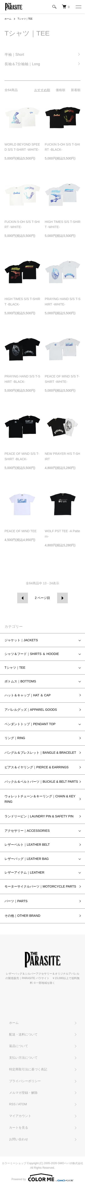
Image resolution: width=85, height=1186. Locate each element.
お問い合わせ (18, 1139)
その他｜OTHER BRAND (22, 915)
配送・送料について (23, 1034)
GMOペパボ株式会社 (70, 1163)
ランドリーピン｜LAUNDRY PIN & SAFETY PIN (39, 816)
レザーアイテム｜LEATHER (24, 872)
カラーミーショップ (14, 1163)
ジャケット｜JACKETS (21, 640)
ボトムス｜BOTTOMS (20, 681)
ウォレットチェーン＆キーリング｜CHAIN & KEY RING (40, 798)
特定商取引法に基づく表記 (28, 1069)
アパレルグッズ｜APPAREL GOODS (31, 709)
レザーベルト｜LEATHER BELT (27, 844)
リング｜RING (15, 738)
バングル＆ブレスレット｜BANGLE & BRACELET (40, 752)
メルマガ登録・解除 (23, 1092)
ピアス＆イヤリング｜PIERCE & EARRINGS (36, 767)
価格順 (60, 90)
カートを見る (18, 1127)
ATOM (22, 1104)
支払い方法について (23, 1057)
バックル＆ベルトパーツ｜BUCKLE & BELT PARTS (41, 781)
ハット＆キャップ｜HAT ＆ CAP (28, 695)
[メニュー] (78, 6)
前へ (22, 598)
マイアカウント (20, 1116)
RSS (12, 1104)
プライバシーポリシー (25, 1081)
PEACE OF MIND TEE (20, 531)
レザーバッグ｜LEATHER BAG (27, 859)
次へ (62, 598)
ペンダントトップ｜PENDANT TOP (30, 724)
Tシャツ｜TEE (25, 19)
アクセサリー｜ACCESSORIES (27, 830)
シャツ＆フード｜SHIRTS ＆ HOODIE (32, 654)
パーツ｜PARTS (16, 901)
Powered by (42, 1177)
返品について (18, 1046)
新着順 (75, 90)
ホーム (8, 19)
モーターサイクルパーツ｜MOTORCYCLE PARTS (40, 886)
